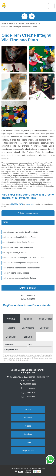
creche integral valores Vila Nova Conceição (20, 232)
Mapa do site (27, 451)
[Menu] (51, 6)
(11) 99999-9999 (28, 384)
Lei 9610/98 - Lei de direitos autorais (16, 360)
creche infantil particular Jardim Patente (18, 242)
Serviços (28, 434)
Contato (28, 442)
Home (28, 409)
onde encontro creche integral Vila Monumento (21, 268)
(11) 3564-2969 (28, 299)
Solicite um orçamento (28, 213)
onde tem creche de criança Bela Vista (18, 247)
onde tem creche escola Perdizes (16, 273)
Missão (28, 426)
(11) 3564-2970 (16, 204)
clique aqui (30, 204)
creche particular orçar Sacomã (15, 252)
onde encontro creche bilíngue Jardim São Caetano (23, 258)
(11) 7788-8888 (28, 388)
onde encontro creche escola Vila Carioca (19, 278)
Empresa (28, 417)
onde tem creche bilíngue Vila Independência (20, 263)
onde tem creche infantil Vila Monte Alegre (19, 237)
